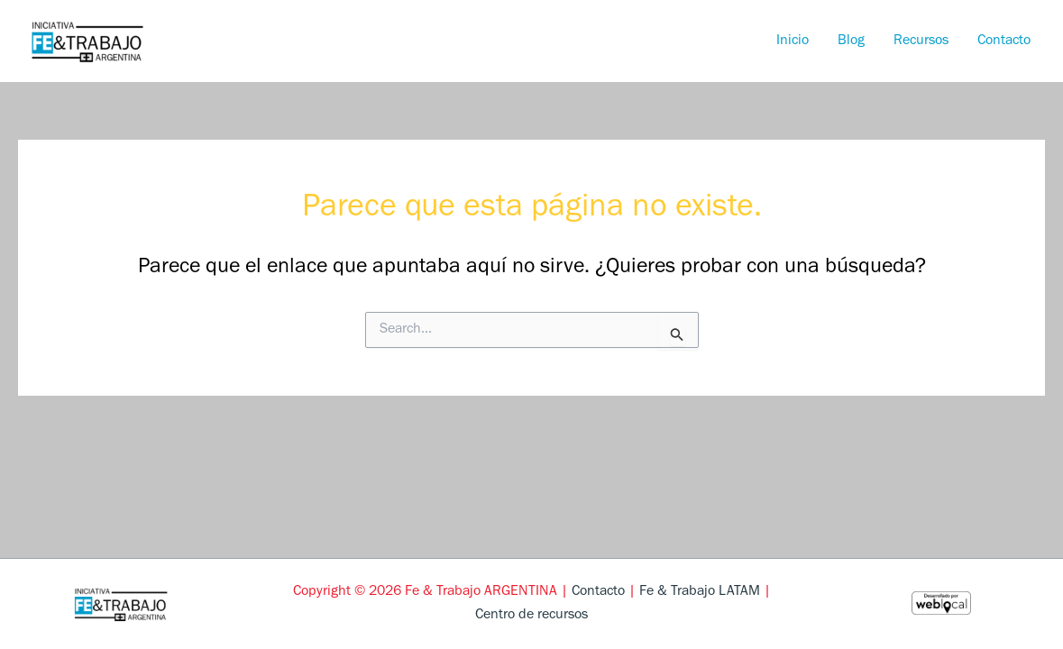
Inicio (792, 41)
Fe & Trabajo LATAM (699, 592)
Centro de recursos (531, 615)
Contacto (1004, 41)
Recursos (920, 41)
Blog (851, 41)
